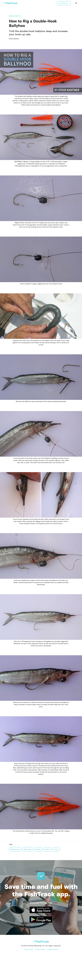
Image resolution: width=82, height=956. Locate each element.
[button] (76, 3)
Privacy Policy (40, 949)
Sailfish (47, 849)
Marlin (38, 849)
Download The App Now (41, 903)
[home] (10, 3)
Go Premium (64, 3)
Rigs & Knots (15, 16)
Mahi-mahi (27, 849)
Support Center (53, 949)
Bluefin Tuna (15, 849)
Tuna (56, 849)
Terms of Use (28, 949)
